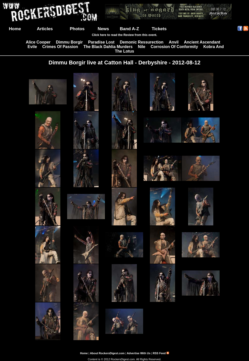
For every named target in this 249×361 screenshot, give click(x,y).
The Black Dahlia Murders (108, 47)
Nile (141, 47)
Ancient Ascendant (202, 42)
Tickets (159, 28)
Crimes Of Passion (60, 47)
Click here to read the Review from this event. (124, 35)
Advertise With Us (138, 353)
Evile (32, 47)
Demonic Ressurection (141, 42)
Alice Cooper (38, 42)
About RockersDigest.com (107, 353)
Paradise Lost (101, 42)
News (103, 28)
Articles (45, 28)
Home (15, 28)
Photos (77, 28)
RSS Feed (161, 353)
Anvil (174, 42)
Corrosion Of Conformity (174, 47)
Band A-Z (129, 28)
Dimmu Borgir (69, 42)
